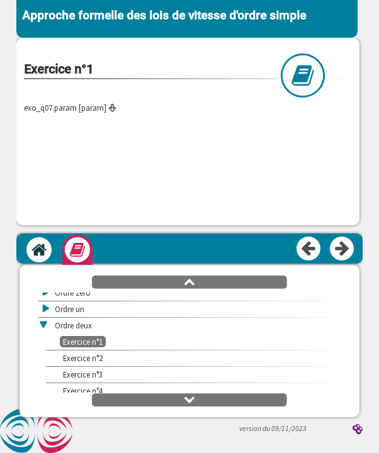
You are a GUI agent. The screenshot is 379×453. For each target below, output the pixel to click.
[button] (189, 281)
